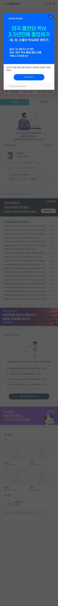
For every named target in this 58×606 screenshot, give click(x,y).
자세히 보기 (29, 77)
